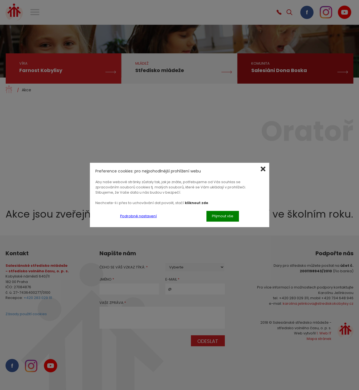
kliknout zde (196, 202)
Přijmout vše (222, 216)
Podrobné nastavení (138, 216)
